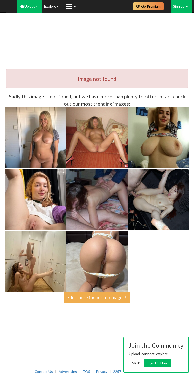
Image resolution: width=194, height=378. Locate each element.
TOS (86, 371)
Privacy (101, 371)
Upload (29, 6)
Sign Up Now (158, 363)
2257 (117, 371)
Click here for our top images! (97, 297)
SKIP (136, 363)
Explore (51, 6)
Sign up (180, 6)
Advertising (68, 371)
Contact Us (44, 371)
